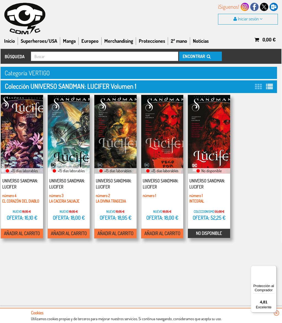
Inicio (9, 41)
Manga (69, 41)
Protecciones (152, 41)
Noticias (201, 41)
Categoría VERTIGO (29, 72)
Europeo (90, 41)
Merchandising (118, 41)
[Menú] (273, 269)
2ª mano (179, 41)
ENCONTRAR (196, 56)
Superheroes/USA (39, 41)
